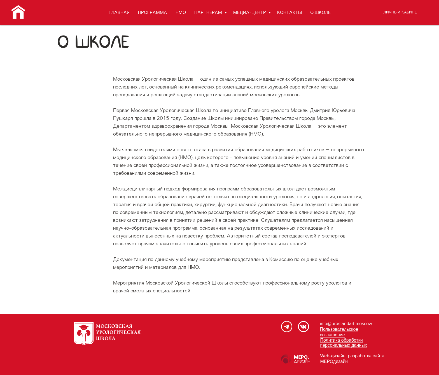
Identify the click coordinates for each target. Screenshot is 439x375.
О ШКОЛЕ (320, 13)
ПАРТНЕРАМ (208, 13)
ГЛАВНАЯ (119, 13)
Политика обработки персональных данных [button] (343, 343)
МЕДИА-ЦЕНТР (250, 13)
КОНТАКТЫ (289, 13)
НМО (181, 13)
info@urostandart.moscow (346, 323)
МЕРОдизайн (334, 361)
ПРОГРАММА (152, 13)
